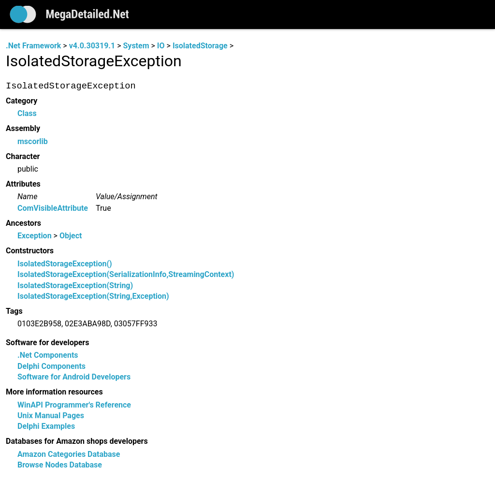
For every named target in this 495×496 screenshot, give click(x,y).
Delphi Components (51, 366)
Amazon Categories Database (68, 454)
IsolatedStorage (200, 45)
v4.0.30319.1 (92, 45)
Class (27, 113)
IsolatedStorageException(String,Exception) (93, 296)
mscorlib (32, 141)
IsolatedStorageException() (64, 263)
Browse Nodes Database (59, 465)
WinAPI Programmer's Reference (74, 404)
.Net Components (47, 355)
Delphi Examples (46, 426)
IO (161, 45)
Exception (34, 236)
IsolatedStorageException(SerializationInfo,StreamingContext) (125, 274)
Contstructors (30, 251)
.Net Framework (33, 45)
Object (70, 236)
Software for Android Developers (74, 377)
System (136, 45)
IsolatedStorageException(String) (75, 285)
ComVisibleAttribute (52, 208)
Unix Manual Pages (50, 415)
